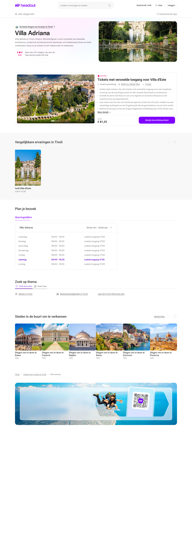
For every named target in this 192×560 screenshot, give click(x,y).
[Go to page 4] (58, 120)
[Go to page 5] (60, 120)
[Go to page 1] (53, 120)
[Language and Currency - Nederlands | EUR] (144, 5)
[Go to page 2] (55, 120)
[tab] (24, 217)
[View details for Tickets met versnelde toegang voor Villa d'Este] (136, 79)
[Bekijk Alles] (159, 316)
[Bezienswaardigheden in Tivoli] (72, 293)
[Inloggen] (171, 5)
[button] (158, 5)
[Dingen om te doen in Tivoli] (34, 374)
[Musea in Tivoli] (23, 293)
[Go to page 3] (57, 120)
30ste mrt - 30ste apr (99, 227)
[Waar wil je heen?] (85, 5)
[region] (55, 98)
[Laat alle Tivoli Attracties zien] (111, 293)
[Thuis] (17, 374)
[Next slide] (175, 142)
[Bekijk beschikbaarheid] (157, 120)
